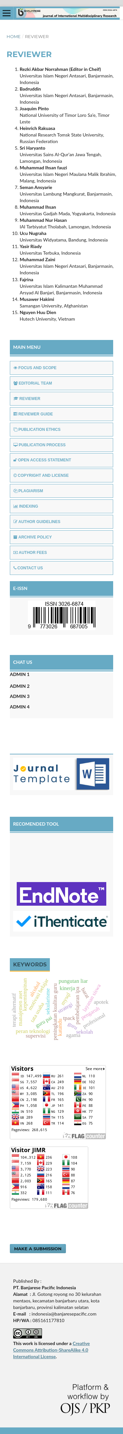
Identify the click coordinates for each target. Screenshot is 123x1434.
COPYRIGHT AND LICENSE (41, 475)
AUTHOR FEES (30, 552)
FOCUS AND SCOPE (34, 368)
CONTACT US (28, 568)
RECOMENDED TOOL (36, 824)
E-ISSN (20, 588)
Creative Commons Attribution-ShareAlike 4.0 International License (51, 1349)
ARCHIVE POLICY (32, 537)
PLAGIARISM (28, 491)
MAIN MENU (27, 347)
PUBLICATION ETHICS (36, 429)
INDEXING (25, 506)
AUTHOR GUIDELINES (36, 521)
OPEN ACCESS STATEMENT (42, 460)
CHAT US (22, 662)
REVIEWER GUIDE (33, 414)
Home (14, 36)
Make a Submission (38, 1248)
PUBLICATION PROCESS (39, 445)
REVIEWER (26, 398)
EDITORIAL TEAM (32, 383)
